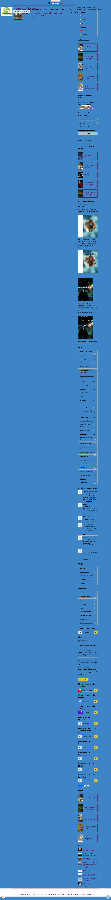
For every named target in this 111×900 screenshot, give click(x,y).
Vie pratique (88, 607)
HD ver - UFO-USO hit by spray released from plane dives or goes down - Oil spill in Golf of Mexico (90, 868)
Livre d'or (86, 9)
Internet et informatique (88, 619)
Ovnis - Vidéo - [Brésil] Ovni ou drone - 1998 (89, 878)
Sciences (88, 356)
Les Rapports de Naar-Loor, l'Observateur (90, 184)
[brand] (12, 11)
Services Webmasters (88, 615)
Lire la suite (89, 504)
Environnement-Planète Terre (88, 413)
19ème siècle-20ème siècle (88, 426)
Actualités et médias (88, 596)
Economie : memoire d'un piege (88, 377)
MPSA (77, 13)
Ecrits (42, 9)
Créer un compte (81, 130)
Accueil (31, 9)
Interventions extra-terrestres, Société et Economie (90, 48)
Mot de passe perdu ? (90, 130)
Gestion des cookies (87, 898)
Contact (69, 9)
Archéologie (88, 401)
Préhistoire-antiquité (88, 418)
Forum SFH (95, 9)
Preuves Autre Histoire (88, 352)
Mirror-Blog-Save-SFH (65, 13)
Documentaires (88, 459)
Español (83, 19)
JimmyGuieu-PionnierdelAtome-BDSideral (88, 888)
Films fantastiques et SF (88, 456)
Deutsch (83, 27)
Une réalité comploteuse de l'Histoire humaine (89, 67)
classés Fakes (88, 397)
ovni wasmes (86, 874)
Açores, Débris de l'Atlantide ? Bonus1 (88, 853)
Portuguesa (84, 34)
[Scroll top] (108, 897)
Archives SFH (88, 409)
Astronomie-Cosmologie (88, 579)
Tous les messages (83, 682)
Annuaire (77, 9)
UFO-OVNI (88, 571)
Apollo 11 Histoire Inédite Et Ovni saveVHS (90, 883)
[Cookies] (3, 897)
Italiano (82, 23)
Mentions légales (23, 898)
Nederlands (84, 31)
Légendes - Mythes (88, 478)
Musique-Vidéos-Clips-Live (88, 445)
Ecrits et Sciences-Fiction (88, 156)
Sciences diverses (88, 575)
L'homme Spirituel (88, 463)
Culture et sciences (88, 600)
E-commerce (88, 623)
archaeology (88, 482)
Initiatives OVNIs (88, 393)
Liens (63, 9)
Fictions (88, 363)
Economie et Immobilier (88, 626)
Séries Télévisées (88, 386)
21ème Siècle (88, 435)
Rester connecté (84, 127)
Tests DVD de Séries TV (88, 475)
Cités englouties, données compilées (89, 87)
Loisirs (88, 604)
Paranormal (88, 359)
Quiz (52, 13)
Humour (88, 405)
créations (88, 586)
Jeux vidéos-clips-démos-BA (88, 451)
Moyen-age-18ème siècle (88, 422)
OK (96, 635)
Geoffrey (85, 507)
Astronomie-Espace (88, 431)
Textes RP (88, 175)
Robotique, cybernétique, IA (88, 439)
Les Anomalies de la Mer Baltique (90, 58)
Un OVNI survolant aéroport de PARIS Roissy (90, 857)
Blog (37, 9)
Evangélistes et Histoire (90, 77)
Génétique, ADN (88, 471)
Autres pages (53, 9)
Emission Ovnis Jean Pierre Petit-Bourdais (89, 862)
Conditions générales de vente (56, 898)
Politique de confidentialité (73, 898)
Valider (88, 134)
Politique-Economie (88, 367)
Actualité (88, 382)
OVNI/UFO (88, 390)
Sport (88, 611)
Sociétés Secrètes (88, 467)
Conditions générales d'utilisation (38, 898)
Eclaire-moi (85, 540)
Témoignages (88, 486)
